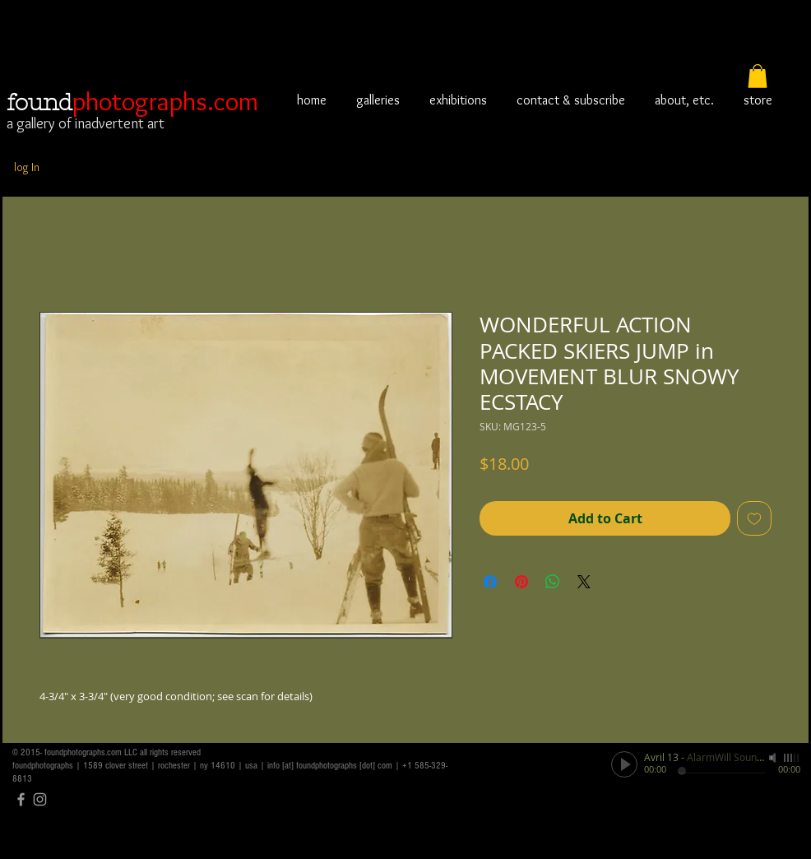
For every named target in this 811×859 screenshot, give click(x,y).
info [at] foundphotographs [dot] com (329, 765)
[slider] (792, 758)
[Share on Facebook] (490, 582)
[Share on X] (584, 582)
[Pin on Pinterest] (521, 582)
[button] (757, 76)
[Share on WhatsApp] (553, 582)
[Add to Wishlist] (754, 518)
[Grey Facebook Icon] (21, 799)
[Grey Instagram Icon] (40, 799)
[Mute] (774, 758)
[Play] (624, 764)
